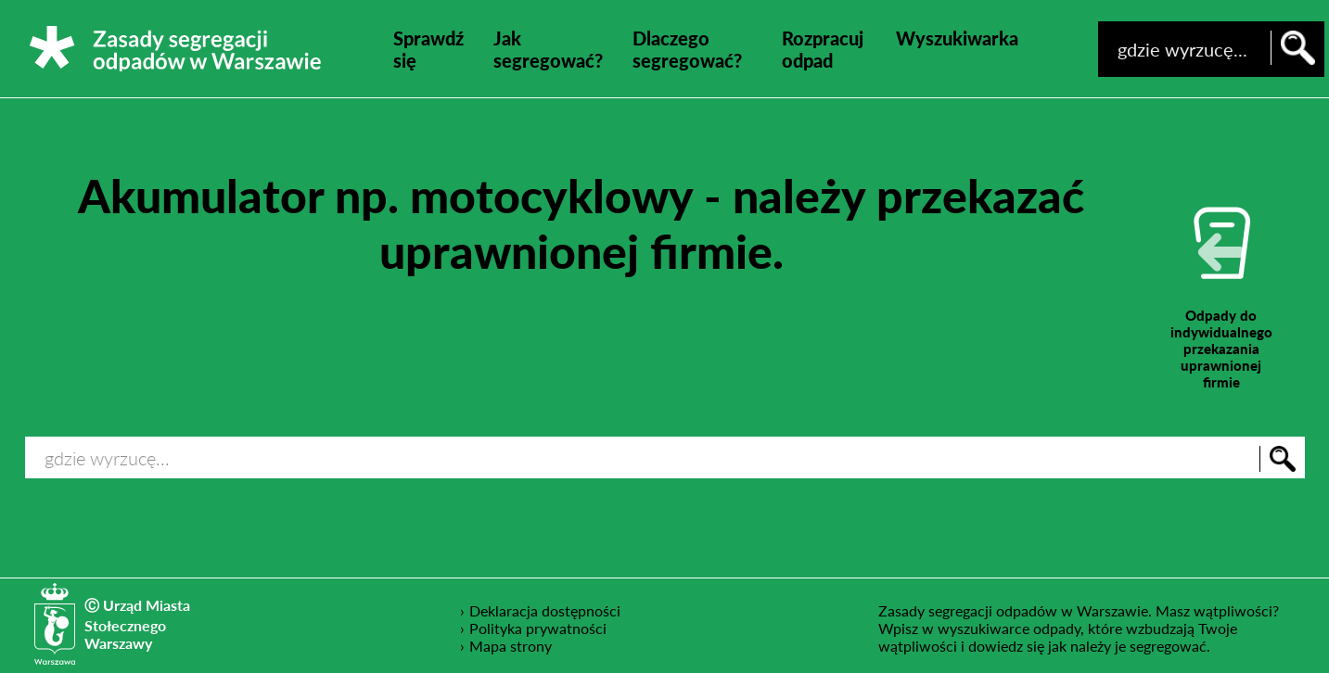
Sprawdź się (428, 49)
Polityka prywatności (538, 627)
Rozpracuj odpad (822, 49)
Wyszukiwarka (957, 38)
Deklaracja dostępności (545, 610)
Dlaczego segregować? (687, 49)
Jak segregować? (548, 49)
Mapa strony (510, 645)
